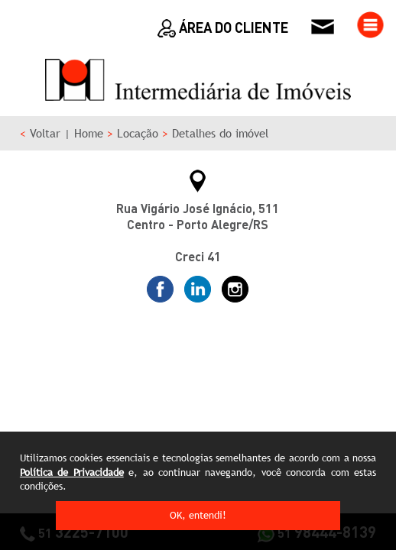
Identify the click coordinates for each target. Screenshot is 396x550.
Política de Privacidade (72, 472)
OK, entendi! (198, 515)
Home (88, 133)
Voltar (45, 133)
